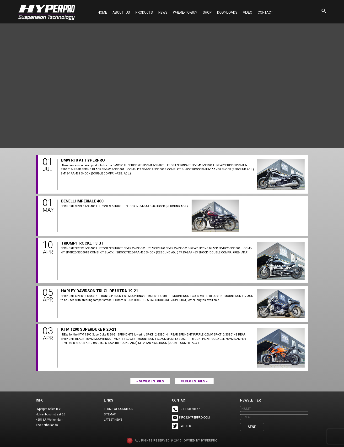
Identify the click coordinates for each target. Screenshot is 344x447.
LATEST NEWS (113, 419)
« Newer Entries (150, 381)
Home (102, 12)
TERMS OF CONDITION (118, 409)
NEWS (162, 12)
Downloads (227, 12)
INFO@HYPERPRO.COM (194, 417)
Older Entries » (194, 381)
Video (247, 12)
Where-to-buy (185, 12)
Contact (265, 12)
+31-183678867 (189, 409)
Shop (207, 12)
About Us (121, 12)
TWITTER (185, 426)
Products (144, 12)
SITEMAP (110, 414)
